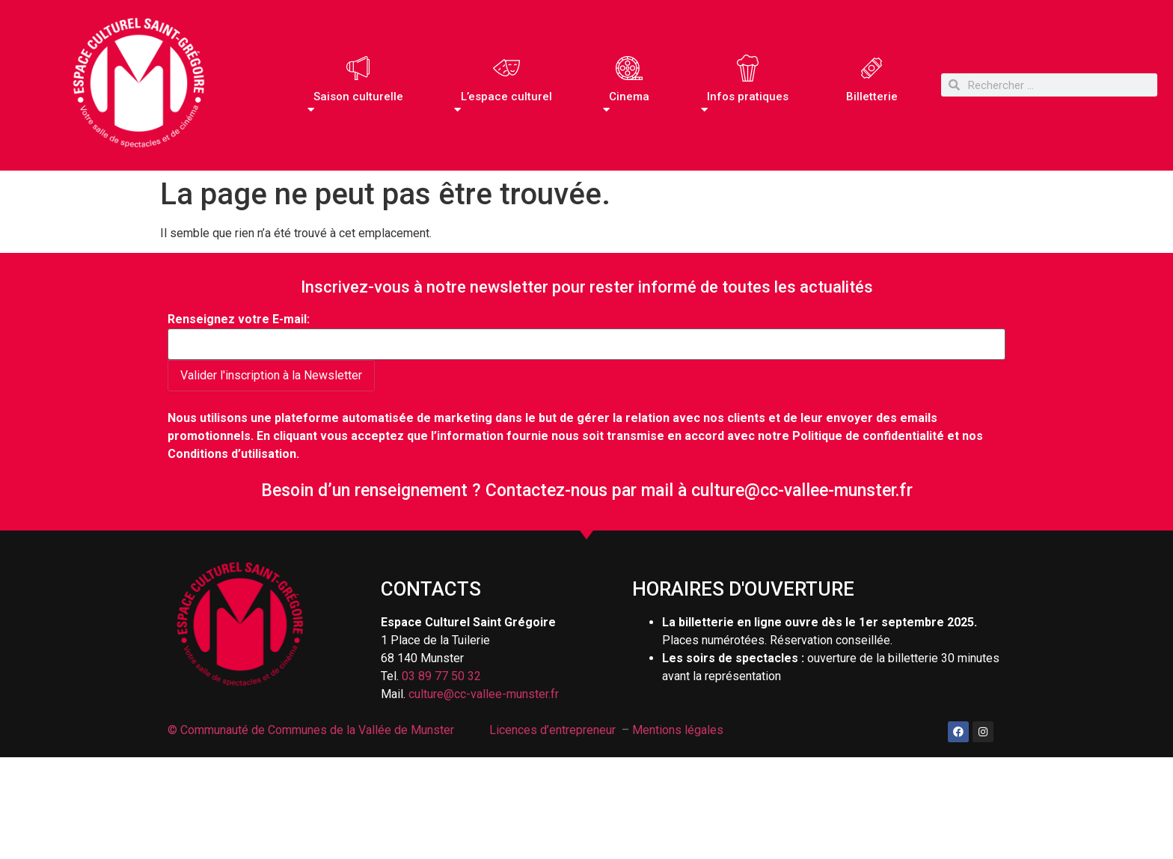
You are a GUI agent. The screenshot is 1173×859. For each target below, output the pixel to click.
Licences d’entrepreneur (552, 730)
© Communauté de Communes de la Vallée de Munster (312, 730)
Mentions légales (677, 730)
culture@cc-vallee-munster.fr (802, 490)
